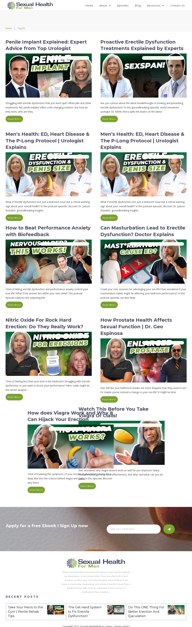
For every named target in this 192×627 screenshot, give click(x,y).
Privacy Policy (122, 617)
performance (60, 57)
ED (50, 57)
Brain (44, 242)
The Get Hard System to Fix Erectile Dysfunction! (96, 603)
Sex (86, 334)
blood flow (129, 422)
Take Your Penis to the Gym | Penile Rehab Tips (36, 603)
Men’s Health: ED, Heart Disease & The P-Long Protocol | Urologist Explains (47, 140)
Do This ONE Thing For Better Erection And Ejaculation (156, 603)
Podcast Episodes (78, 57)
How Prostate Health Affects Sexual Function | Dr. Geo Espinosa (136, 325)
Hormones (140, 242)
